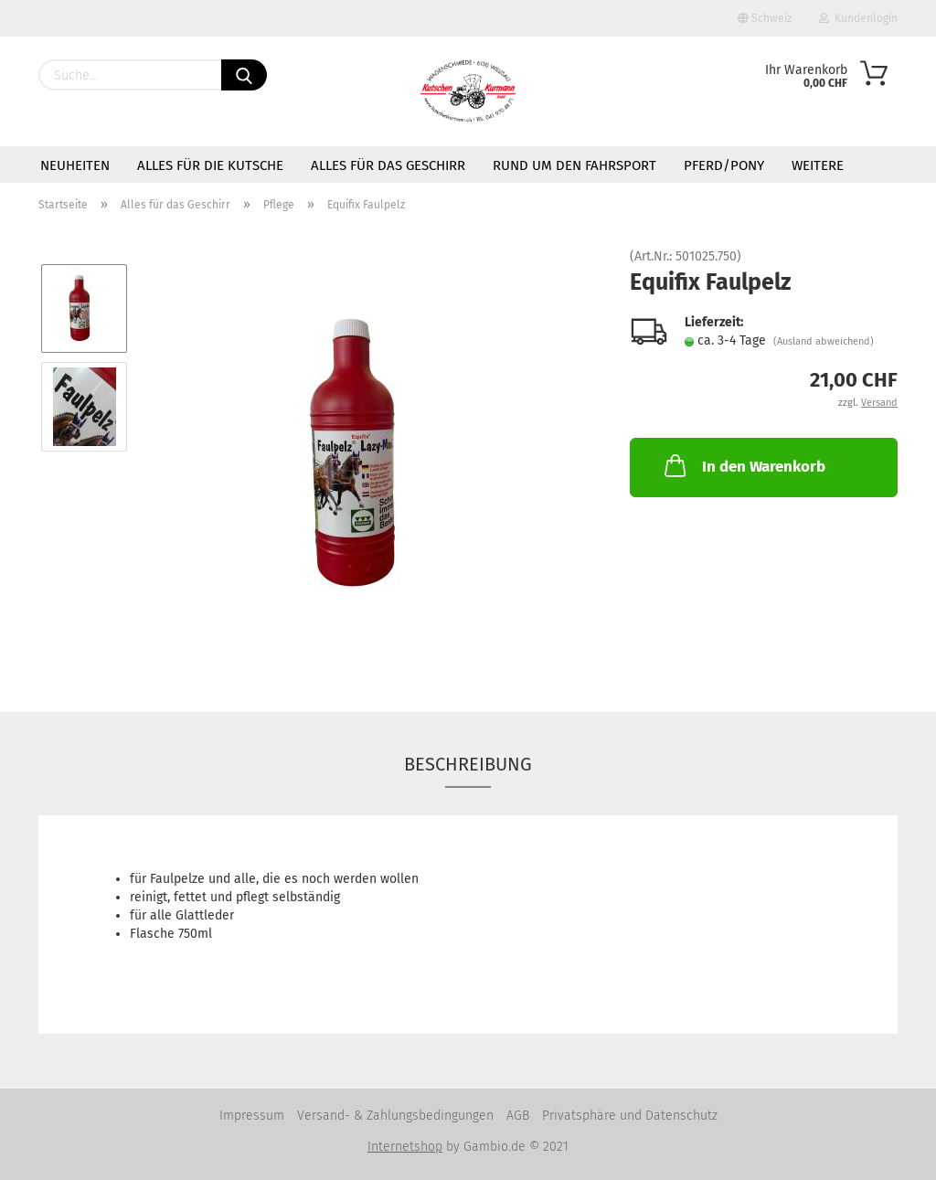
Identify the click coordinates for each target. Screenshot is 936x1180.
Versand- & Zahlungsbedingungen (395, 1115)
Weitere (818, 165)
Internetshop (404, 1146)
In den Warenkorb (743, 465)
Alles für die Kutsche (210, 165)
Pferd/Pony (724, 165)
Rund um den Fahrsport (574, 165)
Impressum (251, 1115)
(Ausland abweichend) (823, 341)
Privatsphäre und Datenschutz (630, 1115)
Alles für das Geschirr (388, 165)
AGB (517, 1115)
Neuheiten (75, 165)
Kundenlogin (858, 18)
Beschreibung (468, 764)
